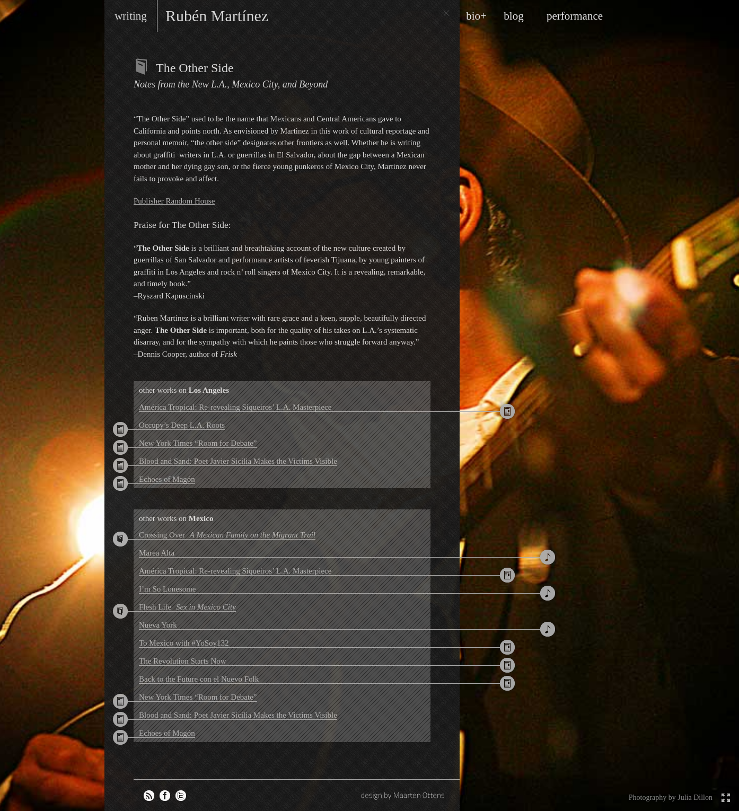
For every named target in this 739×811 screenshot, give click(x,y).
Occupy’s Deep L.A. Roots (182, 425)
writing (131, 16)
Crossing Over (227, 535)
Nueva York (158, 625)
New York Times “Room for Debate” (198, 443)
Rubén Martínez (216, 15)
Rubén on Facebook (165, 796)
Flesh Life (187, 607)
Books (142, 66)
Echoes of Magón (167, 479)
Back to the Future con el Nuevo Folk (199, 679)
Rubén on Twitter (181, 796)
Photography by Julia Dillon (670, 797)
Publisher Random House (174, 201)
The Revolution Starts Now (182, 661)
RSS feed (149, 796)
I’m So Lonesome (167, 589)
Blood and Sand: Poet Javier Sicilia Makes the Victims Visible (238, 461)
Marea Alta (156, 553)
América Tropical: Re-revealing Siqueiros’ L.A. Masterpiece (235, 407)
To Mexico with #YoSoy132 (184, 643)
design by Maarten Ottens (404, 795)
